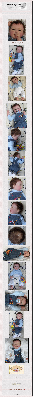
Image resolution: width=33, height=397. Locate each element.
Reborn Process (14, 389)
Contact (18, 389)
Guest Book (20, 389)
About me (16, 389)
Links (21, 389)
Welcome (9, 389)
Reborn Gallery (11, 389)
